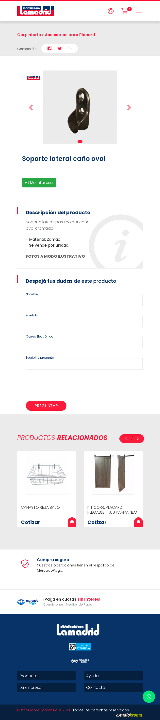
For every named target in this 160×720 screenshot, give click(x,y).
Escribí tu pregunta (40, 357)
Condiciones (53, 604)
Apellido (32, 315)
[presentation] (63, 386)
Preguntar (46, 406)
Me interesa (39, 182)
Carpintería (29, 35)
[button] (31, 107)
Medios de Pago (79, 604)
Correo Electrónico (39, 336)
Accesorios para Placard (70, 35)
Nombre (32, 294)
